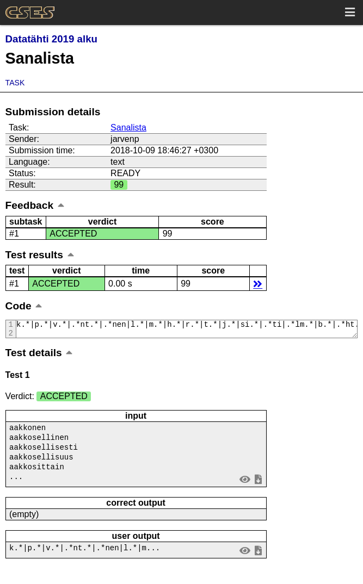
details (257, 283)
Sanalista (128, 127)
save (258, 484)
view (244, 484)
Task (15, 82)
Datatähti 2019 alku (51, 39)
